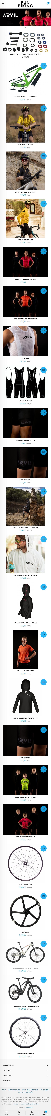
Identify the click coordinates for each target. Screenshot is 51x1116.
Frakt (4, 1090)
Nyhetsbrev (45, 1090)
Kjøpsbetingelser (14, 1090)
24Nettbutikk (29, 1107)
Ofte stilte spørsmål (25, 1092)
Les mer (16, 1104)
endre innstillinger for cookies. (30, 1104)
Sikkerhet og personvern (30, 1090)
